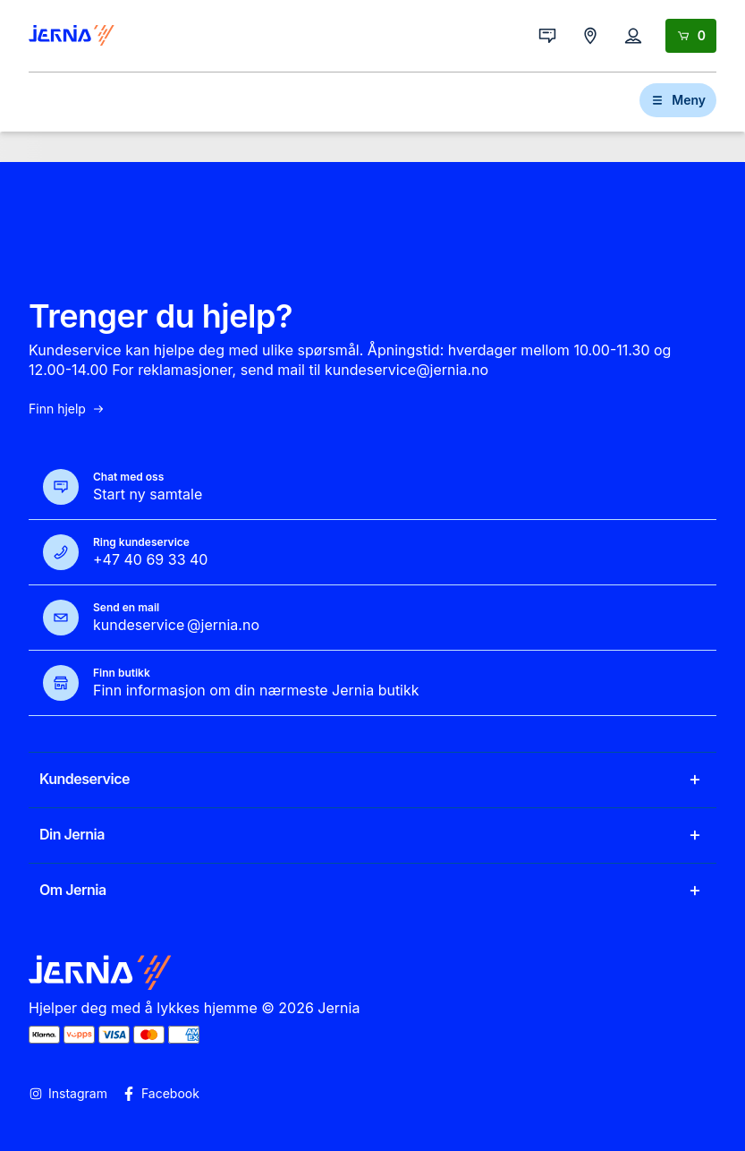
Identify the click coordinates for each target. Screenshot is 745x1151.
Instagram (68, 1094)
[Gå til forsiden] (71, 35)
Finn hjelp (67, 409)
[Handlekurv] (690, 36)
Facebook (160, 1094)
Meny (678, 99)
